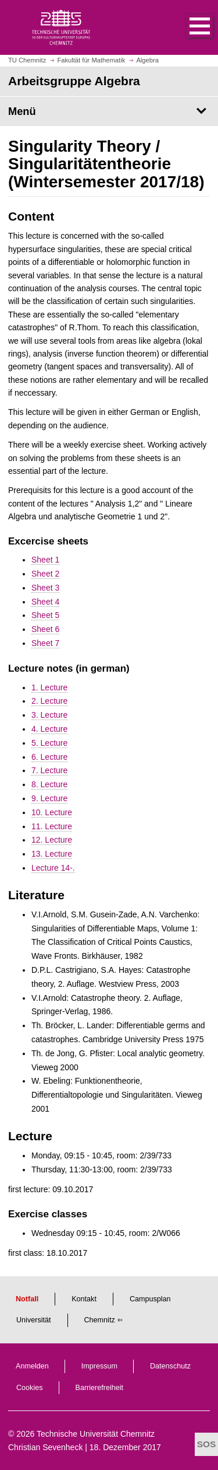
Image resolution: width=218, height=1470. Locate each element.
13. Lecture (51, 853)
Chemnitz (99, 1320)
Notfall (27, 1299)
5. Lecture (49, 743)
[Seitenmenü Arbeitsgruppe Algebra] (109, 111)
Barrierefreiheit (100, 1388)
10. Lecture (51, 812)
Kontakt (84, 1299)
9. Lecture (49, 798)
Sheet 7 (45, 643)
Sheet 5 (45, 615)
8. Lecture (49, 784)
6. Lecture (49, 757)
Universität (33, 1320)
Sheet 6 (45, 629)
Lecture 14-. (53, 867)
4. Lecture (49, 729)
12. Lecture (51, 839)
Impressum (99, 1366)
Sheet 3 (45, 587)
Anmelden (32, 1366)
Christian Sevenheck (45, 1447)
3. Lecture (49, 715)
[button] (188, 27)
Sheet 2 (45, 573)
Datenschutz (170, 1366)
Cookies (29, 1388)
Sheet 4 (45, 601)
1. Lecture (49, 687)
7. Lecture (49, 770)
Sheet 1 (45, 559)
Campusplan (150, 1299)
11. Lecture (51, 826)
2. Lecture (49, 701)
